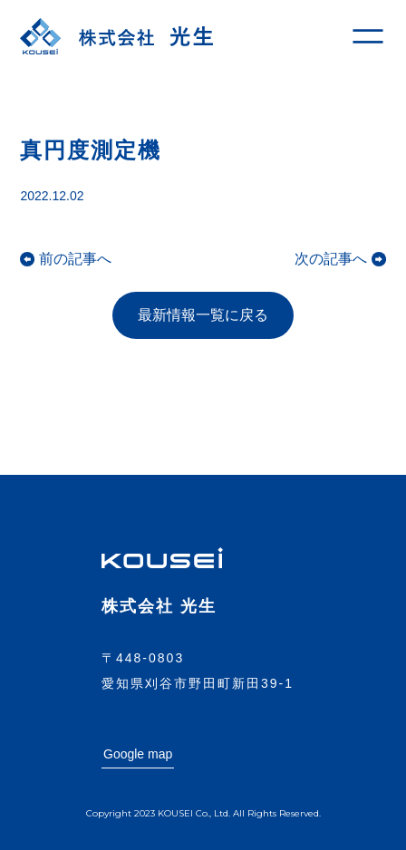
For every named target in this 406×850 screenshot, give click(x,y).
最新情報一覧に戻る (203, 315)
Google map (137, 754)
